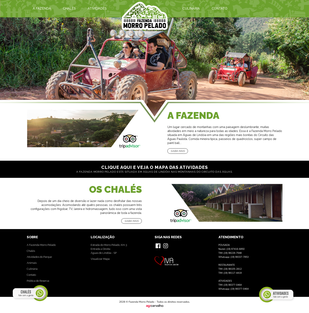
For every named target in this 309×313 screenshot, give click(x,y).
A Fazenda (42, 8)
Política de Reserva (38, 280)
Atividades (97, 8)
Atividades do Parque (39, 256)
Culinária (191, 8)
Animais (32, 262)
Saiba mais (178, 151)
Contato (219, 8)
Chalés (69, 8)
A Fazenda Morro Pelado (41, 244)
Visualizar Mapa (100, 258)
